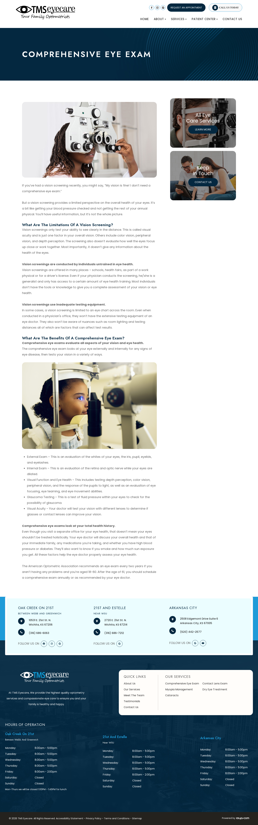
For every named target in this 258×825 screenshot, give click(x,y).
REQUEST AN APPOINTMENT (186, 7)
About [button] (160, 19)
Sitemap (137, 818)
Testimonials (132, 701)
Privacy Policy (93, 818)
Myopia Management (179, 689)
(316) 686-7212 (114, 633)
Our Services (132, 689)
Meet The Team (134, 695)
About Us (129, 683)
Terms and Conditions (116, 818)
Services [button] (179, 19)
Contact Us (232, 19)
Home (144, 19)
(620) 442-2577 (191, 632)
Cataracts (172, 695)
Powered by (235, 818)
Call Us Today (229, 7)
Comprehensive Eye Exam (182, 683)
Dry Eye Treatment (214, 689)
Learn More (203, 129)
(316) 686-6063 (39, 633)
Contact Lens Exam (214, 683)
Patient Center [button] (205, 19)
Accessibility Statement (69, 818)
